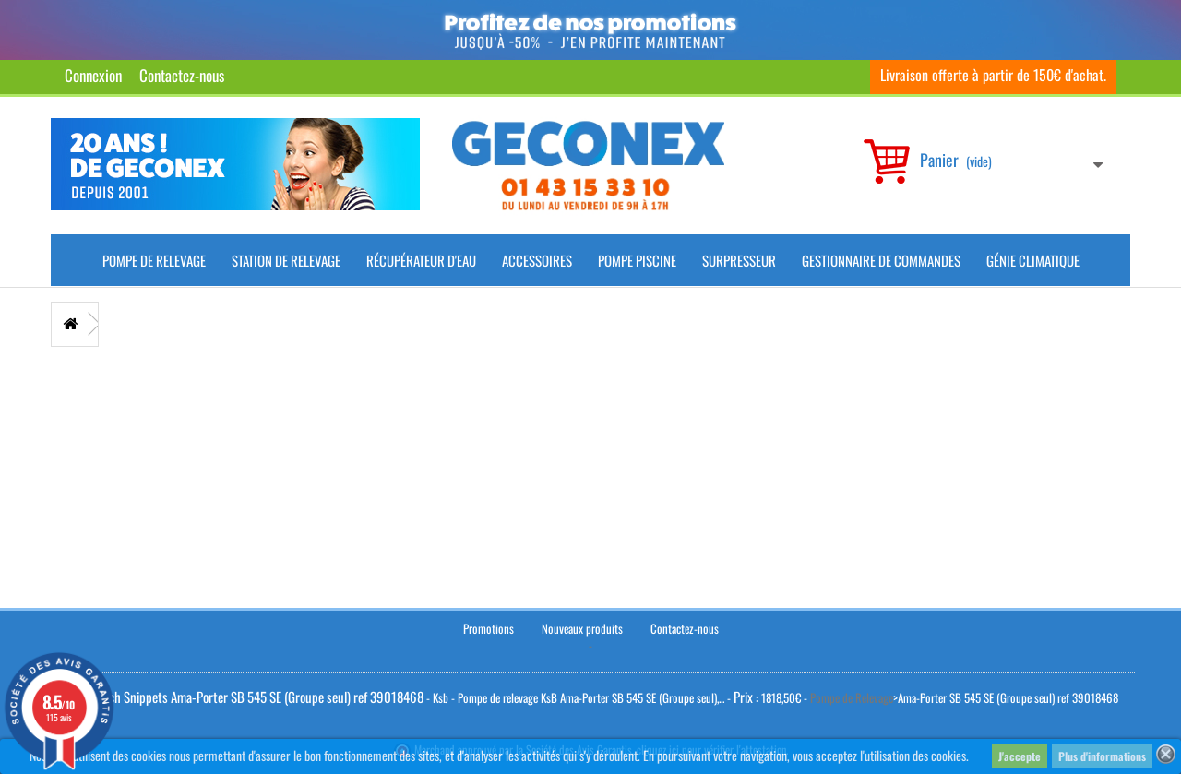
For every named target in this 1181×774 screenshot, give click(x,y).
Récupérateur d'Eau (421, 260)
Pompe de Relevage (154, 260)
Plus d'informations (1102, 756)
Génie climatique (1033, 260)
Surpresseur (739, 260)
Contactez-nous (181, 75)
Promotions (488, 628)
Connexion (93, 75)
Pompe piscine (637, 260)
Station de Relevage (286, 260)
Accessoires (537, 260)
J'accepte (1019, 756)
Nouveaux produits (582, 628)
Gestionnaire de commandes (881, 260)
